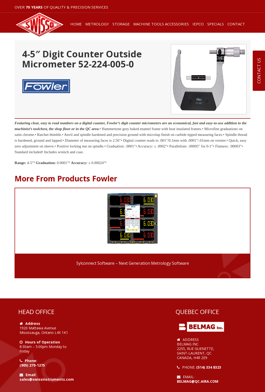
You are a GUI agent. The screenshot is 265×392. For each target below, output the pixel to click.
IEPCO (198, 23)
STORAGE (121, 23)
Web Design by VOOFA (197, 385)
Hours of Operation (42, 342)
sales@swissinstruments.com (47, 379)
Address (32, 323)
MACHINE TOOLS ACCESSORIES (161, 23)
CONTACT (236, 23)
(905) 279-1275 (32, 365)
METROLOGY (97, 23)
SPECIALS (215, 23)
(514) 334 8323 (208, 367)
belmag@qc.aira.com (197, 381)
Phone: (31, 360)
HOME (76, 23)
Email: (31, 374)
